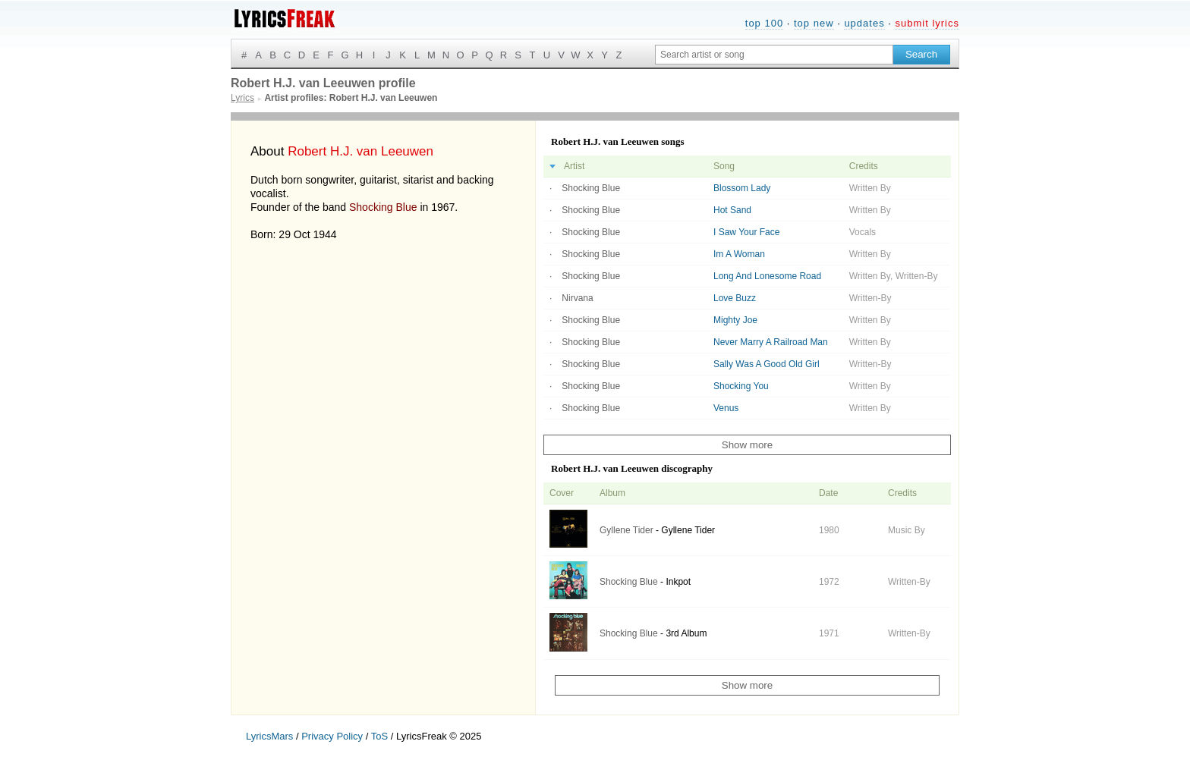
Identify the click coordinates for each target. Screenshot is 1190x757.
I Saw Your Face (746, 232)
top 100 (764, 23)
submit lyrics (927, 23)
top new (814, 23)
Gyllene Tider (626, 530)
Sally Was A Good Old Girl (766, 364)
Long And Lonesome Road (767, 276)
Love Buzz (734, 298)
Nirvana (577, 298)
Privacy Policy (332, 736)
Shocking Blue (383, 207)
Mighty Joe (735, 320)
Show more (747, 445)
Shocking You (741, 386)
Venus (725, 408)
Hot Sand (732, 210)
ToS (379, 736)
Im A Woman (739, 254)
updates (864, 23)
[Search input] (774, 54)
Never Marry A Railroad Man (770, 342)
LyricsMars (269, 736)
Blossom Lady (741, 188)
